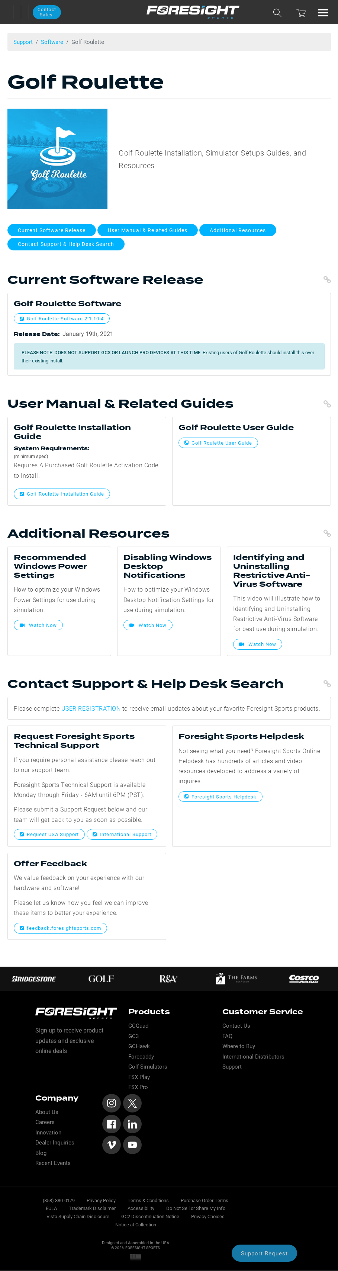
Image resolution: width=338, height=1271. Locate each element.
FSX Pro (138, 1087)
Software (52, 41)
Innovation (48, 1132)
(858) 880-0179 (59, 1200)
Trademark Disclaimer (92, 1208)
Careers (45, 1122)
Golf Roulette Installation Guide (62, 493)
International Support (122, 834)
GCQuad (138, 1025)
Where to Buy (238, 1046)
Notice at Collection (135, 1224)
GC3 (133, 1036)
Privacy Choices (208, 1216)
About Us (46, 1111)
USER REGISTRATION (91, 708)
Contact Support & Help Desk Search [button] (66, 243)
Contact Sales (47, 11)
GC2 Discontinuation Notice (150, 1216)
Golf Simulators (147, 1066)
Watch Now (38, 625)
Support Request (264, 1253)
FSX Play (139, 1076)
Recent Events (53, 1162)
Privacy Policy (101, 1200)
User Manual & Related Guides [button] (147, 230)
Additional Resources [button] (238, 230)
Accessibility (141, 1208)
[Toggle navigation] (323, 12)
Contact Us (236, 1025)
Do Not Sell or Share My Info (195, 1208)
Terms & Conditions (148, 1200)
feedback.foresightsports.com (60, 928)
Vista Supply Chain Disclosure (77, 1216)
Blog (40, 1152)
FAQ (227, 1036)
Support (23, 41)
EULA (51, 1208)
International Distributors (253, 1056)
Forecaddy (141, 1056)
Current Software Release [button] (52, 230)
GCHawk (139, 1046)
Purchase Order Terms (204, 1200)
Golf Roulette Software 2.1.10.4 (62, 318)
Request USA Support (49, 834)
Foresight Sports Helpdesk (220, 796)
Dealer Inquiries (54, 1142)
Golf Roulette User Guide (218, 442)
